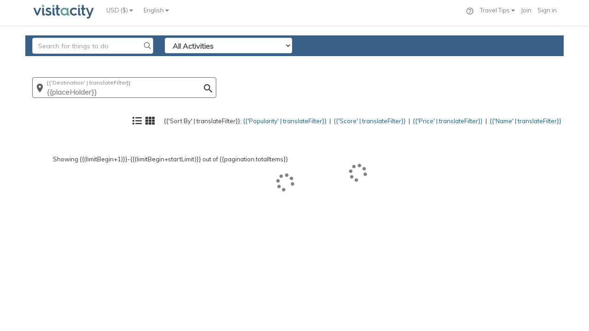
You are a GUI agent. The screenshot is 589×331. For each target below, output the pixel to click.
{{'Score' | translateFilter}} (339, 62)
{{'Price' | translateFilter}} (428, 62)
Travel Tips (497, 10)
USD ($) (119, 10)
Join (526, 10)
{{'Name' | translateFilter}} (517, 62)
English (156, 10)
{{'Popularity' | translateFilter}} (242, 62)
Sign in (547, 10)
